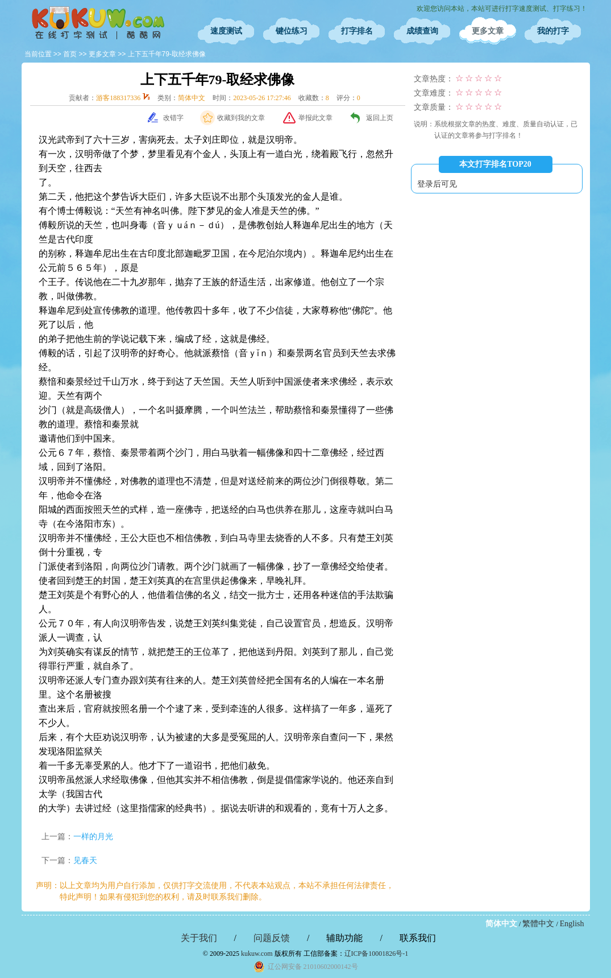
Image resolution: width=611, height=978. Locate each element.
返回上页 (379, 118)
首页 (70, 54)
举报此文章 (315, 118)
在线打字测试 (98, 23)
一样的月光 (93, 836)
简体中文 (501, 923)
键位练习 (291, 31)
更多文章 (488, 31)
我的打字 (553, 31)
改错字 (173, 118)
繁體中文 (538, 923)
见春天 (85, 860)
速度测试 (226, 31)
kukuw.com (257, 954)
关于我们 (199, 938)
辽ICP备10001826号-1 (376, 954)
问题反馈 (271, 938)
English (572, 923)
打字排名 (357, 31)
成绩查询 (422, 31)
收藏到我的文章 (241, 118)
